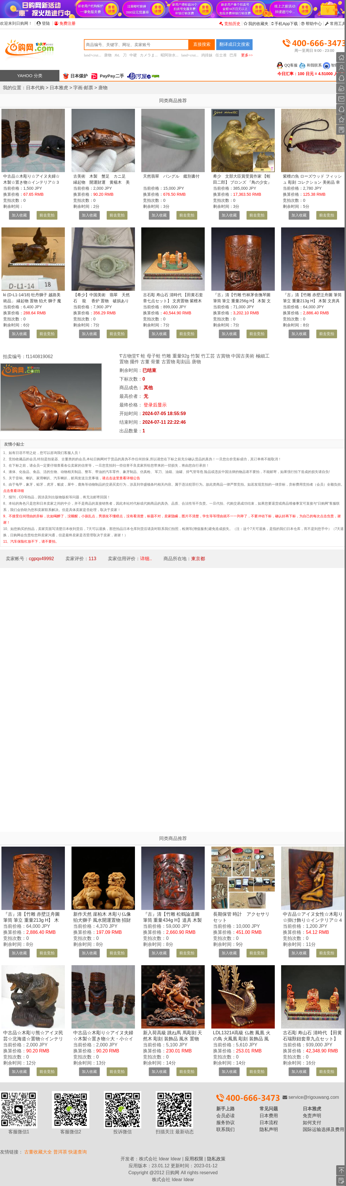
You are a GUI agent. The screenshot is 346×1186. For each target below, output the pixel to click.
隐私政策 (216, 1158)
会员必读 (225, 1115)
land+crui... (92, 55)
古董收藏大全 (38, 1151)
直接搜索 (201, 44)
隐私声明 (269, 1129)
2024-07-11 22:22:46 (164, 422)
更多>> (247, 55)
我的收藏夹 (256, 23)
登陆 (43, 23)
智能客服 (334, 65)
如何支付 (312, 1122)
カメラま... (149, 55)
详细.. (146, 558)
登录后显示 (155, 404)
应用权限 (194, 1158)
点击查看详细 (13, 491)
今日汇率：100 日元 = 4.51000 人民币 (311, 73)
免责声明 (312, 1115)
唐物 (108, 55)
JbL (117, 55)
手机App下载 (285, 23)
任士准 (221, 55)
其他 (148, 387)
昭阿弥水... (169, 55)
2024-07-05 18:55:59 (164, 413)
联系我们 (225, 1129)
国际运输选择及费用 (323, 1129)
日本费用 (269, 1115)
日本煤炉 (75, 75)
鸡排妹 (207, 55)
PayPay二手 (107, 75)
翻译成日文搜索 (234, 44)
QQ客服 (287, 65)
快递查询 (77, 1151)
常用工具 (335, 23)
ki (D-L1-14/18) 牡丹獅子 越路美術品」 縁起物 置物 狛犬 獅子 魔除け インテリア (32, 300)
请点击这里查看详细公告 (121, 478)
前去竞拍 (47, 215)
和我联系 (310, 65)
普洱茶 (60, 1151)
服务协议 (225, 1122)
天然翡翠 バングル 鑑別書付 (171, 176)
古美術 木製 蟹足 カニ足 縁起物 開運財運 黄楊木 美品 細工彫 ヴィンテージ (101, 182)
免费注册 (65, 23)
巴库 (233, 55)
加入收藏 (19, 215)
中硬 (133, 55)
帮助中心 (311, 23)
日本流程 (269, 1122)
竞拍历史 (229, 23)
